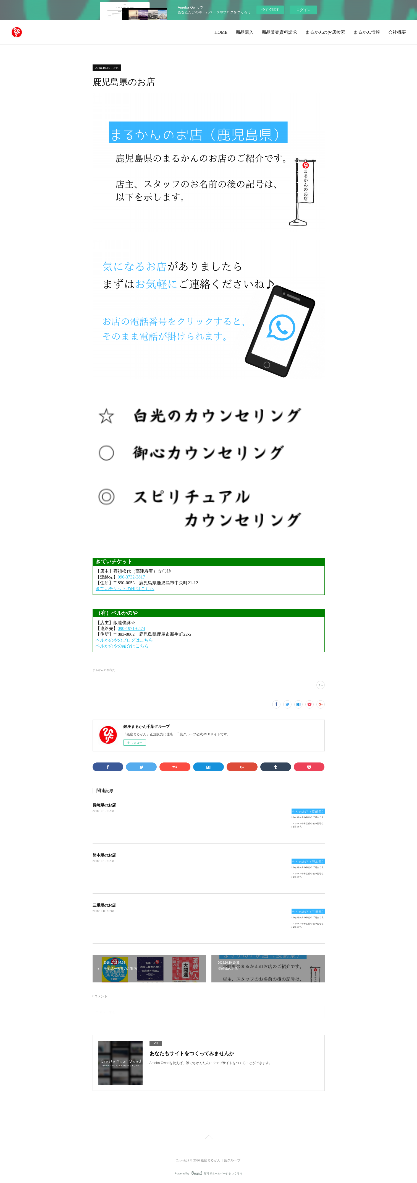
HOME (220, 32)
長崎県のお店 (104, 805)
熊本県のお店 (104, 855)
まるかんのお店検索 (325, 32)
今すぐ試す (270, 9)
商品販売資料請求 (279, 32)
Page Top (208, 1138)
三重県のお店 (104, 905)
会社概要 (397, 32)
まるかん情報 (366, 32)
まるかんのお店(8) (104, 669)
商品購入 (244, 32)
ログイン (303, 10)
